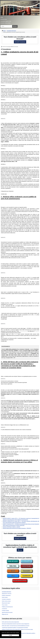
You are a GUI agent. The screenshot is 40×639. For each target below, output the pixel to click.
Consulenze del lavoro (6, 591)
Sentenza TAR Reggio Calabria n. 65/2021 (11, 526)
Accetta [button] (10, 635)
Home (1, 17)
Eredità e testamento (6, 595)
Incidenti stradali (5, 610)
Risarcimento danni (6, 603)
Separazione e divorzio (6, 593)
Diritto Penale (5, 597)
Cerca (15, 26)
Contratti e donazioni (6, 599)
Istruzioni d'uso (3, 19)
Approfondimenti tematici (7, 612)
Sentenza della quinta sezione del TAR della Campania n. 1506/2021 (17, 528)
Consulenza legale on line (5, 21)
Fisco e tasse (4, 604)
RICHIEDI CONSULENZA (5, 23)
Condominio (4, 608)
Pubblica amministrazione (7, 606)
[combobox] (6, 26)
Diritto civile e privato (6, 601)
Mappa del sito (5, 614)
